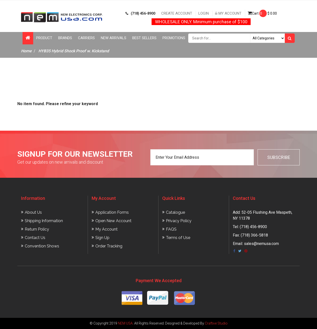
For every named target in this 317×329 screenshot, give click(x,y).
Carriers (86, 38)
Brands (65, 38)
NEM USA (125, 323)
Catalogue (175, 212)
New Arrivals (113, 38)
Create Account (176, 13)
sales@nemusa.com (261, 243)
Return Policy (37, 229)
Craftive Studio (216, 323)
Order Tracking (108, 246)
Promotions (173, 38)
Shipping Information (44, 220)
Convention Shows (42, 246)
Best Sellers (144, 38)
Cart (262, 13)
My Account (228, 13)
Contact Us (35, 237)
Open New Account (113, 220)
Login (203, 13)
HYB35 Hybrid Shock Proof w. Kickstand (73, 51)
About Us (33, 212)
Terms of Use (178, 237)
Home (26, 51)
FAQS (171, 229)
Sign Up (102, 237)
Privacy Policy (178, 220)
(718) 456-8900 (140, 13)
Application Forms (112, 212)
